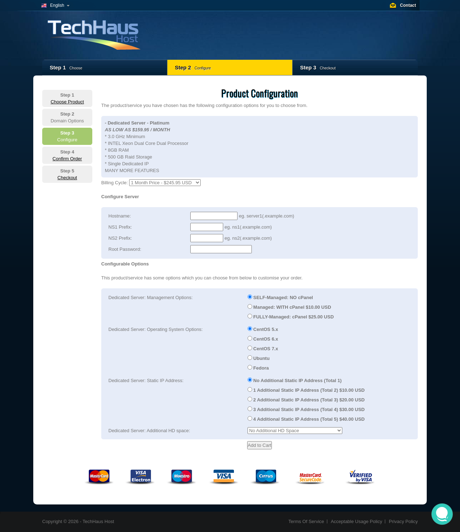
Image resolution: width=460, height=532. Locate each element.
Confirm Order (67, 158)
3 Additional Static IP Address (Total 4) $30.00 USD (306, 409)
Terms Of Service (306, 521)
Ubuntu (259, 358)
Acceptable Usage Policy (356, 521)
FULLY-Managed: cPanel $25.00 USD (291, 316)
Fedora (258, 368)
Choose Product (67, 101)
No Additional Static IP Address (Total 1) (295, 380)
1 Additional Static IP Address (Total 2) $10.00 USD (306, 390)
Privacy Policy (403, 521)
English (57, 5)
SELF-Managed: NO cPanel (280, 297)
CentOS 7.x (263, 348)
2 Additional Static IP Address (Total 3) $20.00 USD (306, 399)
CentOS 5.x (263, 329)
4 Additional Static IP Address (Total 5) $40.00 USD (306, 419)
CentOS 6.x (263, 339)
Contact (408, 5)
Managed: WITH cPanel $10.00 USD (289, 307)
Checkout (67, 177)
